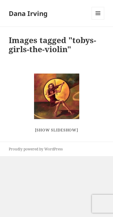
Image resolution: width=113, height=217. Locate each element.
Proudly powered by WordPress (36, 149)
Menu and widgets (98, 19)
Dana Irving (28, 13)
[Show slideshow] (56, 130)
